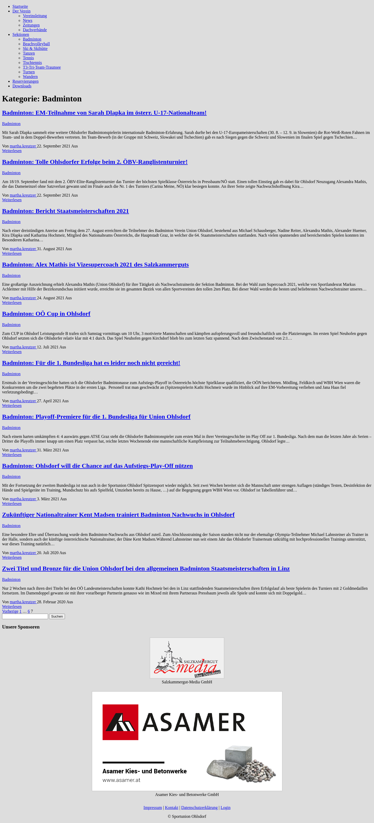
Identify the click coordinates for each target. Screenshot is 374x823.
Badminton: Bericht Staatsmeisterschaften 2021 (65, 211)
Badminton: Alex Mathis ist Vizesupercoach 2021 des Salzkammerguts (95, 264)
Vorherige (10, 611)
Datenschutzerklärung (199, 807)
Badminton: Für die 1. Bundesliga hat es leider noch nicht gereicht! (91, 362)
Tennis (28, 58)
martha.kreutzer (23, 146)
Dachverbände (35, 30)
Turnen (29, 72)
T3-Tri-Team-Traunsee (42, 67)
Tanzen (29, 53)
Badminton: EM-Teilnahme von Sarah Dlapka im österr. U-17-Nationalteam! (104, 112)
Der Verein (21, 11)
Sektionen (20, 34)
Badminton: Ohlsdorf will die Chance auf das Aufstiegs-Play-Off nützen (97, 465)
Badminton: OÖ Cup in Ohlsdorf (46, 313)
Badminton (32, 39)
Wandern (30, 76)
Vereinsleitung (35, 16)
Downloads (21, 86)
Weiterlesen (12, 150)
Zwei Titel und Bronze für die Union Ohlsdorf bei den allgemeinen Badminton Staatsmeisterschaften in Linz (146, 568)
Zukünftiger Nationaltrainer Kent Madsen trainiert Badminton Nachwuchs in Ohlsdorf (118, 514)
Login (225, 807)
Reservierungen (25, 81)
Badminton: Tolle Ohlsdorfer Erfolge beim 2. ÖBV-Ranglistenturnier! (95, 161)
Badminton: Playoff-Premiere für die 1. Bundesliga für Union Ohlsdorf (96, 416)
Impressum (153, 807)
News (27, 20)
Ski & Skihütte (35, 48)
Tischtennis (32, 62)
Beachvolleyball (36, 44)
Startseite (20, 6)
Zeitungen (31, 25)
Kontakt (171, 807)
